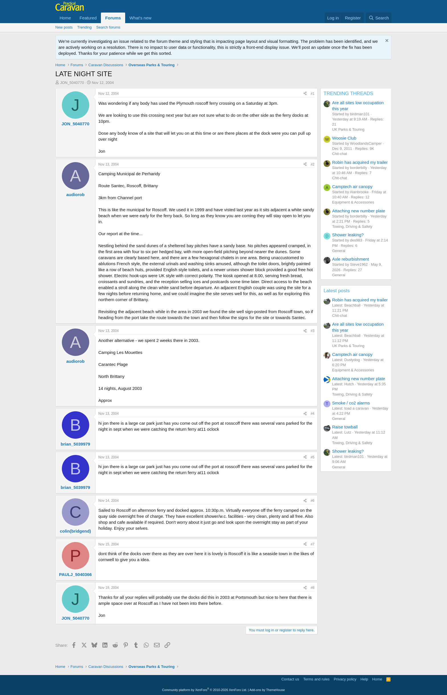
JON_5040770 (72, 82)
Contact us (290, 679)
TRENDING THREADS (348, 93)
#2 (312, 164)
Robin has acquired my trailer (360, 162)
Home (65, 17)
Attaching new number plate (358, 210)
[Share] (305, 93)
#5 (312, 457)
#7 (312, 544)
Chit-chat (339, 154)
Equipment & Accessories (353, 202)
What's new (140, 17)
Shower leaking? (348, 234)
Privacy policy (345, 679)
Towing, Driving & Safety (352, 226)
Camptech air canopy (352, 186)
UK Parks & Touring (348, 129)
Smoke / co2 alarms (351, 402)
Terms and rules (316, 679)
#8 (312, 588)
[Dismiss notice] (386, 41)
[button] (156, 18)
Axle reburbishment (350, 259)
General (338, 251)
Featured (88, 17)
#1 (312, 94)
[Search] (379, 18)
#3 (312, 331)
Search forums (108, 27)
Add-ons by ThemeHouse (267, 690)
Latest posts (337, 290)
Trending (84, 27)
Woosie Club (344, 138)
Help (364, 679)
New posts (64, 27)
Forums (113, 17)
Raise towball (344, 426)
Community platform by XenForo (204, 690)
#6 (312, 501)
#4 (312, 414)
